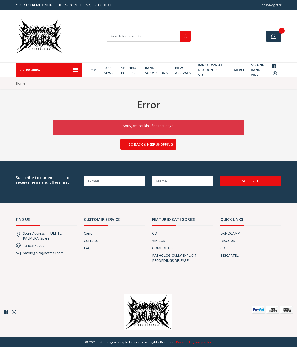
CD (154, 233)
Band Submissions (156, 70)
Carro (88, 233)
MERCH (240, 70)
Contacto (91, 240)
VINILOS (158, 240)
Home (93, 70)
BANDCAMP (230, 233)
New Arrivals (183, 70)
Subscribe (251, 181)
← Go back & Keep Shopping (148, 144)
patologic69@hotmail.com (43, 253)
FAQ (87, 248)
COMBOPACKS (164, 248)
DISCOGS (227, 240)
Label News (108, 70)
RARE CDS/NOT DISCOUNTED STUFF (210, 70)
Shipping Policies (128, 70)
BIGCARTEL (229, 255)
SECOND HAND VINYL (257, 70)
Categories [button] (49, 70)
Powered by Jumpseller (193, 342)
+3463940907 (33, 245)
